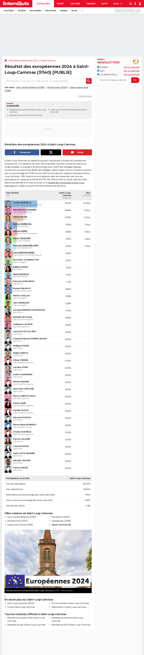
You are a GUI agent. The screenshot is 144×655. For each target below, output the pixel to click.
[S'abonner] (118, 80)
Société (21, 11)
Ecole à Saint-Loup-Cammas (21, 607)
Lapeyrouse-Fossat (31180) (20, 524)
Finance (91, 3)
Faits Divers (35, 11)
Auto (104, 3)
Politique (9, 11)
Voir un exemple (132, 67)
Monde (63, 11)
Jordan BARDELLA (22, 202)
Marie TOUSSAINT (22, 238)
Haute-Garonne (47, 60)
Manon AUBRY (20, 231)
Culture (75, 3)
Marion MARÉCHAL (22, 224)
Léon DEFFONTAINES (23, 252)
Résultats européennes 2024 (24, 60)
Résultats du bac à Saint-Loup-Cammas (26, 625)
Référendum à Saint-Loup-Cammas (69, 607)
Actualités (43, 3)
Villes (74, 11)
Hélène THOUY (20, 267)
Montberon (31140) (61, 517)
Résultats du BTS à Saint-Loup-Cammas (71, 625)
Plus (117, 3)
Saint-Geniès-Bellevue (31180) (30, 87)
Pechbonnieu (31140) (57, 87)
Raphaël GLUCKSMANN (24, 209)
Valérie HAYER (20, 216)
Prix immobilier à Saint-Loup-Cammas (70, 603)
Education (50, 11)
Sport (60, 3)
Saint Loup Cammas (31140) (20, 603)
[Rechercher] (127, 10)
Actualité (102, 67)
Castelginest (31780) (61, 521)
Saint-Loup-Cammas (59, 110)
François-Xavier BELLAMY (26, 245)
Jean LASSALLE (21, 274)
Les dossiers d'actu (107, 74)
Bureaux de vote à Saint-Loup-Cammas (25, 115)
